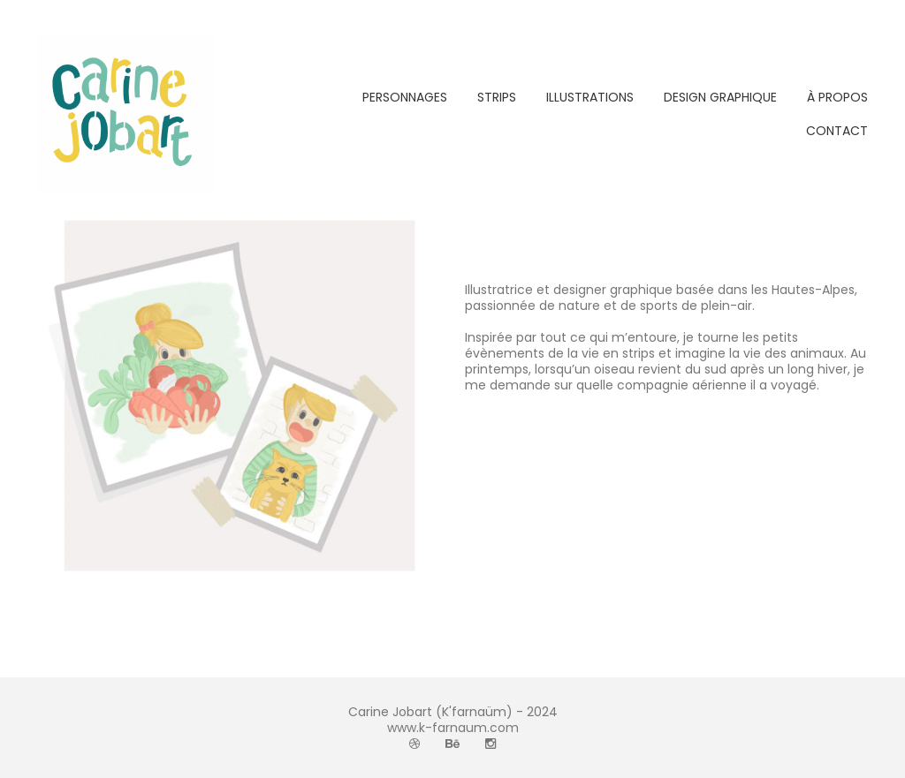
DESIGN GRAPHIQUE (720, 97)
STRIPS (496, 97)
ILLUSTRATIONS (590, 97)
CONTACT (837, 131)
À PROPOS (837, 97)
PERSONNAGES (404, 97)
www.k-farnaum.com (453, 727)
